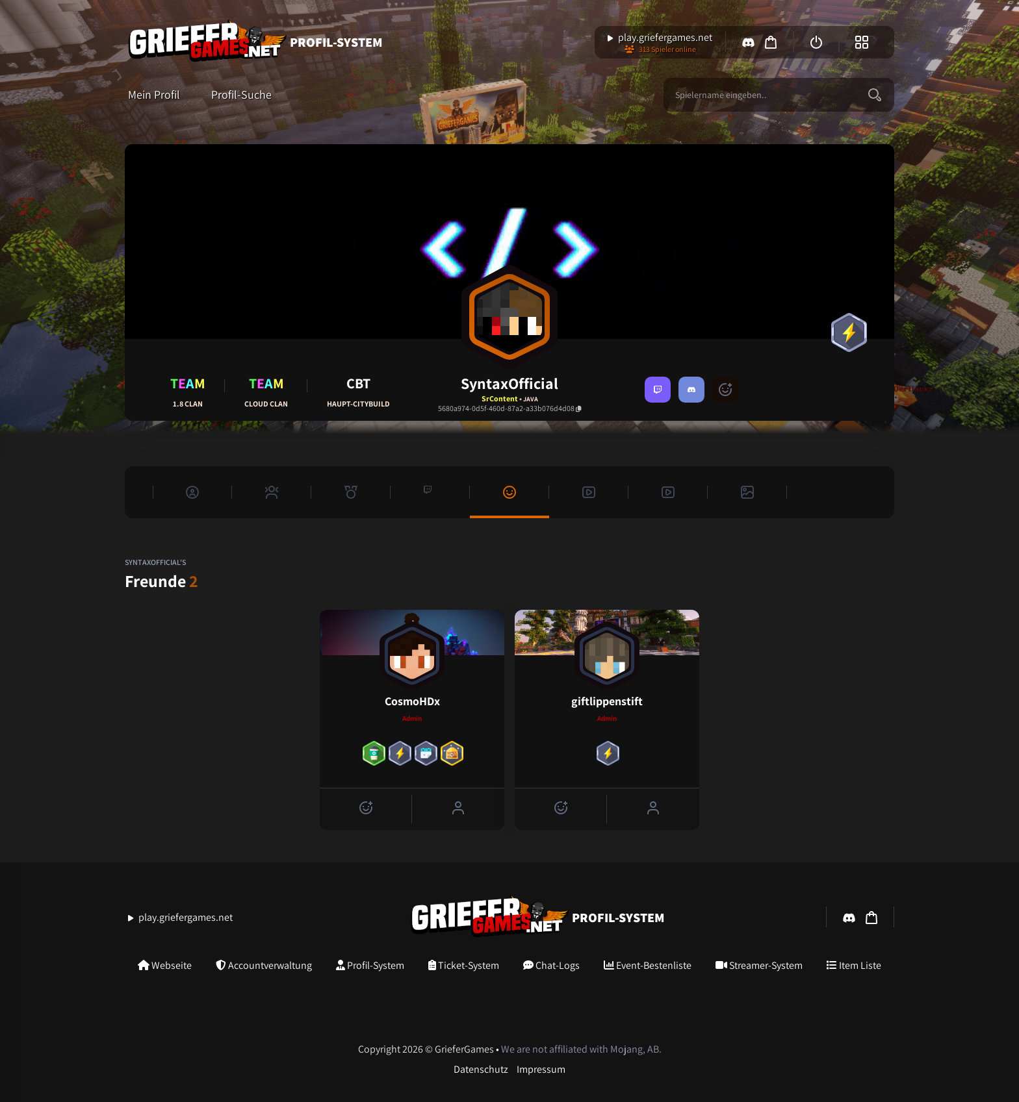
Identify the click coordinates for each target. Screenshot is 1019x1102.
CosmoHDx (412, 701)
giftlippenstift (607, 701)
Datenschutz (481, 1069)
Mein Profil (154, 95)
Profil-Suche (241, 95)
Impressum (541, 1069)
